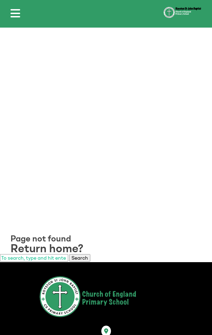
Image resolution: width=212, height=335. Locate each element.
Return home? (46, 248)
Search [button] (79, 258)
